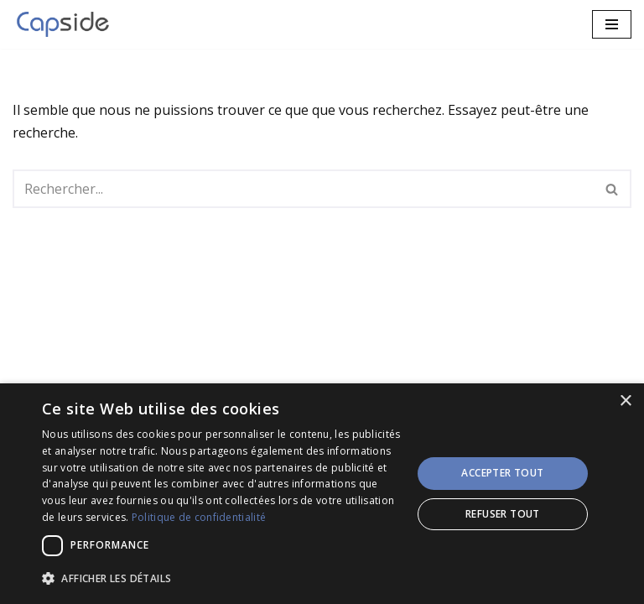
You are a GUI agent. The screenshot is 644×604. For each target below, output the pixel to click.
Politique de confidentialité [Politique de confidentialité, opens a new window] (199, 517)
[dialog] (322, 493)
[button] (221, 578)
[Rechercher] (303, 188)
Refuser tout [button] (502, 514)
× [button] (625, 401)
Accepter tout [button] (502, 473)
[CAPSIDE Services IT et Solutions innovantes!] (67, 24)
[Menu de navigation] (611, 24)
